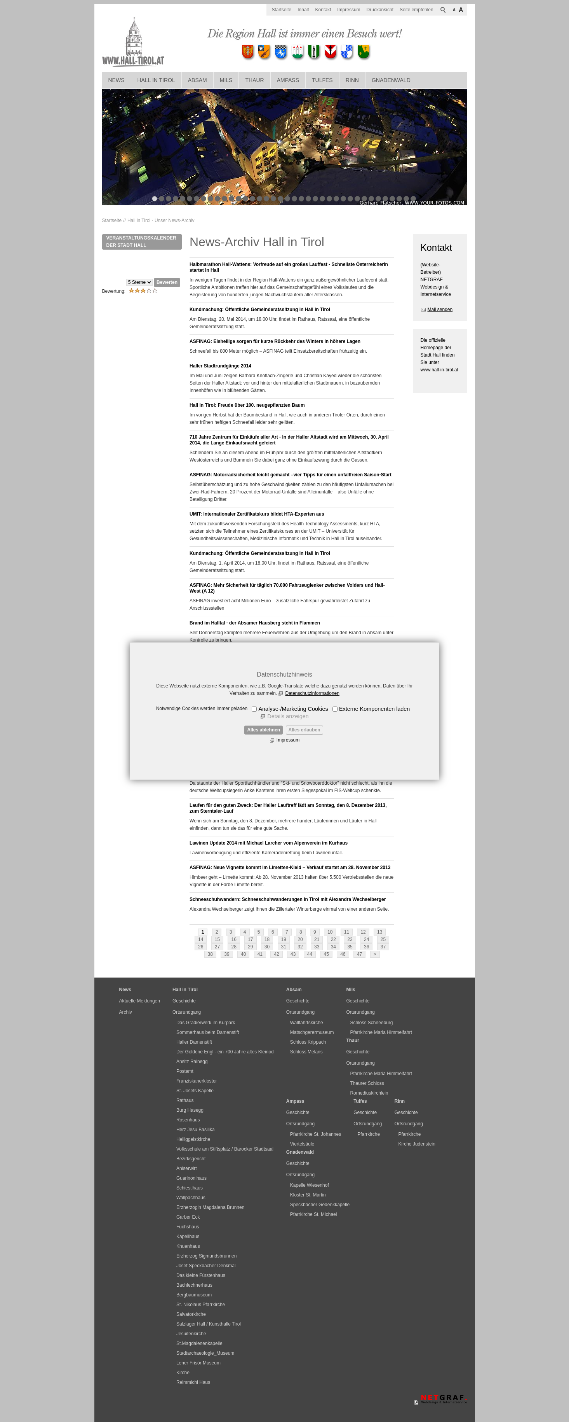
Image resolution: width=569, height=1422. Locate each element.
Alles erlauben (304, 730)
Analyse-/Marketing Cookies (293, 709)
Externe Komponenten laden (374, 709)
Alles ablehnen (263, 730)
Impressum (288, 740)
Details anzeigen (287, 716)
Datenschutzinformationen (312, 693)
